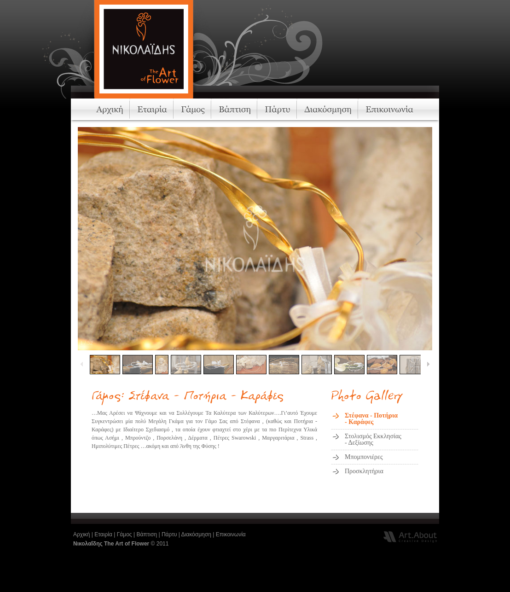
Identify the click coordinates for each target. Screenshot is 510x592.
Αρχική (81, 534)
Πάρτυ (169, 534)
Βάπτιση (146, 534)
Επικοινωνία (231, 534)
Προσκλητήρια (364, 471)
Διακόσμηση (196, 534)
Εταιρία (103, 534)
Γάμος (124, 534)
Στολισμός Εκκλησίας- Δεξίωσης (373, 439)
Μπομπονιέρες (363, 456)
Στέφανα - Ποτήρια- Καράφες (371, 418)
